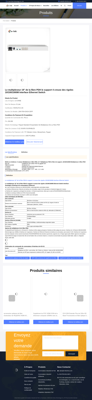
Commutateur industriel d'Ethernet (44, 375)
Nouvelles (46, 5)
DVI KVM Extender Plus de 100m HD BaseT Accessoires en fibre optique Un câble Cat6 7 (75, 315)
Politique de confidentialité (28, 389)
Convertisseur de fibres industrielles (44, 381)
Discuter (79, 5)
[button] (12, 298)
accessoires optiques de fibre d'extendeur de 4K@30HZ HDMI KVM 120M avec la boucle (16, 315)
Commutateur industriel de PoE (47, 370)
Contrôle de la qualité (30, 377)
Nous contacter (28, 381)
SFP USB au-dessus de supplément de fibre (44, 258)
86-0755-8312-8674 (80, 1)
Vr (61, 5)
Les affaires (54, 5)
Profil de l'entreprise (29, 370)
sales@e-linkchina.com (64, 1)
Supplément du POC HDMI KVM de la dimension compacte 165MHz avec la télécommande (45, 315)
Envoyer (72, 354)
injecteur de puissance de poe (46, 385)
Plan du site (27, 384)
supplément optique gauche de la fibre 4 (71, 258)
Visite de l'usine (28, 374)
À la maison (6, 20)
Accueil (16, 5)
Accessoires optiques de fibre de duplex (17, 258)
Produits (24, 5)
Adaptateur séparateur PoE (45, 392)
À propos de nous (35, 5)
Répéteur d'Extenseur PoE (45, 389)
